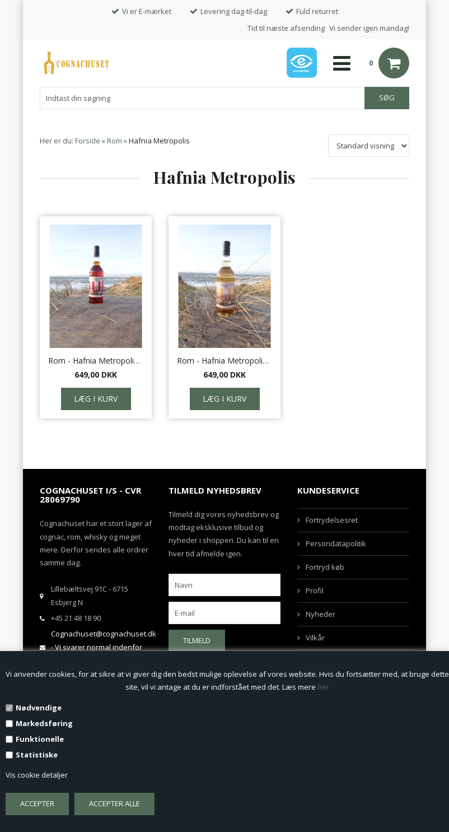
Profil (315, 590)
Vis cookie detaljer (37, 775)
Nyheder (320, 614)
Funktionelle (40, 739)
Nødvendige (39, 708)
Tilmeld (197, 640)
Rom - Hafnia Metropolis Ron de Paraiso (224, 360)
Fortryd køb (325, 567)
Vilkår (315, 638)
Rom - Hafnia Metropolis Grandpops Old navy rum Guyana (95, 360)
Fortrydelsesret (332, 520)
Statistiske (37, 755)
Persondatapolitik (336, 543)
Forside (87, 141)
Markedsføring (44, 723)
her (323, 687)
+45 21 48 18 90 (76, 618)
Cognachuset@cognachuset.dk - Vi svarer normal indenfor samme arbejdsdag (103, 647)
